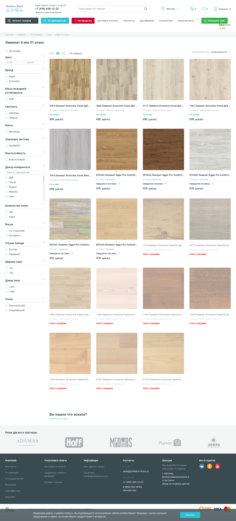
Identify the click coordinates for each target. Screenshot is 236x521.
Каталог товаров (21, 20)
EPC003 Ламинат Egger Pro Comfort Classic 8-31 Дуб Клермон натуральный (117, 175)
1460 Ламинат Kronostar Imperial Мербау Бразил (210, 314)
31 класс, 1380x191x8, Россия (63, 110)
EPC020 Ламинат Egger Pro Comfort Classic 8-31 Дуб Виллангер (210, 175)
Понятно (190, 515)
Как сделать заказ (94, 466)
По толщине (36, 35)
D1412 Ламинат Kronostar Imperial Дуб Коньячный (163, 379)
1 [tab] (116, 171)
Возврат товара (53, 482)
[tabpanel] (117, 149)
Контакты (129, 20)
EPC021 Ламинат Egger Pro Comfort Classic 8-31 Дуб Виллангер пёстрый (70, 244)
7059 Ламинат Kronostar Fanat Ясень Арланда (70, 175)
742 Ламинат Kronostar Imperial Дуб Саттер (163, 245)
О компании (12, 472)
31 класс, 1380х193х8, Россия (110, 384)
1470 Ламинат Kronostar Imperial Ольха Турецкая (163, 314)
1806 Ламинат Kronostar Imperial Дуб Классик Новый (70, 314)
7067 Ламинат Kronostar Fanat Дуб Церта (210, 105)
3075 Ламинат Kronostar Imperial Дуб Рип (210, 245)
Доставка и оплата (107, 20)
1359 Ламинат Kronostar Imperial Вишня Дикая (70, 379)
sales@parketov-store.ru (136, 471)
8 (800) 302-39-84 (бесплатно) (132, 489)
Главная (9, 35)
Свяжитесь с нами (58, 419)
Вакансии (10, 484)
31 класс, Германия (105, 179)
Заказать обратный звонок (48, 12)
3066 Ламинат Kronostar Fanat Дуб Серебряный (117, 105)
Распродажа (85, 20)
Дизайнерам (147, 20)
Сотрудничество (14, 478)
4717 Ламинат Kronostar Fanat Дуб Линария (163, 105)
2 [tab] (117, 171)
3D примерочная (57, 20)
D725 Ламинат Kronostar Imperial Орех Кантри (117, 379)
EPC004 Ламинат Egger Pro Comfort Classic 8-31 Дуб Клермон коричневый (163, 175)
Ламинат (22, 35)
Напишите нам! (216, 20)
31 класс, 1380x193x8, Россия (157, 250)
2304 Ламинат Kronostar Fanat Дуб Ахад (70, 105)
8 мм (48, 35)
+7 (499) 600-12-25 (47, 8)
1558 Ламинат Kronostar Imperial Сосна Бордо (117, 314)
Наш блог (10, 497)
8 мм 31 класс (62, 35)
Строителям (165, 20)
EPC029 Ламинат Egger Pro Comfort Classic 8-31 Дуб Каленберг (117, 244)
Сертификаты (12, 491)
